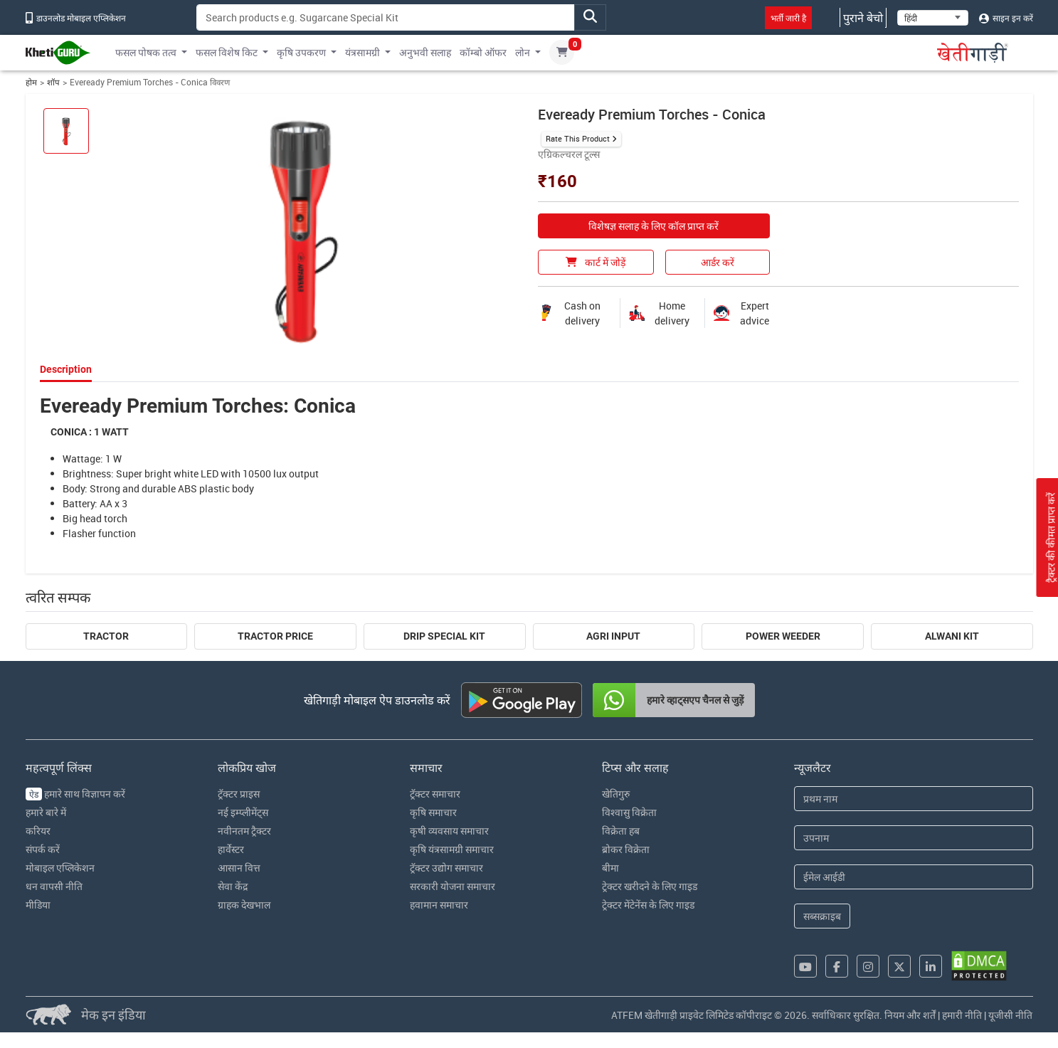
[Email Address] (913, 876)
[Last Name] (913, 837)
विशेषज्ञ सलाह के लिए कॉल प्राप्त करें (653, 226)
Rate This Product (578, 138)
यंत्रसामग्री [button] (362, 52)
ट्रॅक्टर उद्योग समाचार (446, 867)
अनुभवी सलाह (425, 52)
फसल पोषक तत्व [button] (145, 52)
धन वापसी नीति (54, 886)
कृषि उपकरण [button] (301, 52)
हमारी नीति (962, 1015)
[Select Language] (933, 18)
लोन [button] (522, 52)
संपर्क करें (43, 849)
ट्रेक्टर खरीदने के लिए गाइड (649, 886)
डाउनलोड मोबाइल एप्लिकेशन (76, 17)
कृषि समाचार (433, 812)
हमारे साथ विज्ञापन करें (75, 793)
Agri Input (613, 636)
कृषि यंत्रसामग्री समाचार (452, 849)
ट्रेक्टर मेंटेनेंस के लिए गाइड (648, 904)
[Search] (385, 17)
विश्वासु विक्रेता (629, 812)
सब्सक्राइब (822, 916)
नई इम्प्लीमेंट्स (243, 812)
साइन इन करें (1006, 17)
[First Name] (913, 798)
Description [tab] (66, 369)
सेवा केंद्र (233, 886)
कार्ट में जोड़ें (595, 262)
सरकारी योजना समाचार (452, 886)
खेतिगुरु (616, 793)
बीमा (610, 867)
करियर (38, 830)
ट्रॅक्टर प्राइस (239, 793)
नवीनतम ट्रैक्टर (244, 830)
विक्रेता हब (621, 830)
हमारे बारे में (46, 812)
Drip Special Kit (444, 636)
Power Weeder (783, 636)
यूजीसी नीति (1010, 1015)
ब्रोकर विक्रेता (626, 849)
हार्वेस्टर (231, 849)
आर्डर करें (717, 262)
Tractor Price (275, 636)
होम (31, 82)
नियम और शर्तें (910, 1015)
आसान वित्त (239, 867)
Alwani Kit (952, 636)
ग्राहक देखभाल (244, 904)
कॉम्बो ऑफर (483, 52)
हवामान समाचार (439, 904)
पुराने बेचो (863, 18)
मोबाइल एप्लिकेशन (60, 867)
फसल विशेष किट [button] (227, 52)
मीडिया (38, 904)
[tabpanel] (529, 467)
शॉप (53, 82)
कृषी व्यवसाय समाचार (449, 830)
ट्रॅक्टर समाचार (435, 793)
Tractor (106, 636)
